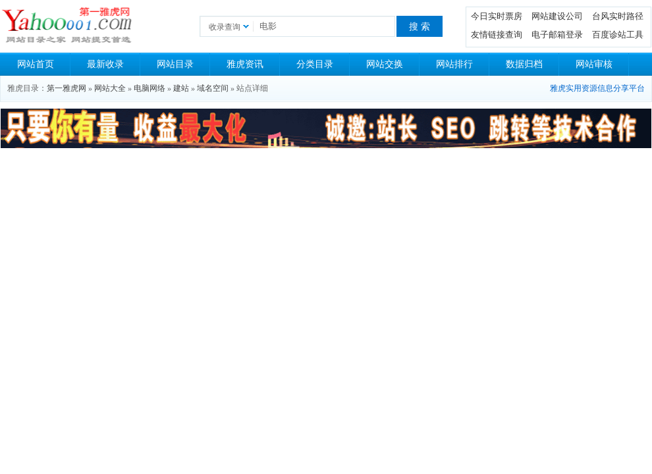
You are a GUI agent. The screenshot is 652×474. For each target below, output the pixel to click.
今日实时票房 (496, 16)
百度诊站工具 (617, 35)
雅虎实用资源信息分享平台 (597, 88)
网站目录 (175, 64)
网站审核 (594, 64)
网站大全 (110, 88)
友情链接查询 (496, 35)
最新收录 (105, 64)
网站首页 (35, 64)
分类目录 (314, 64)
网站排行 (454, 64)
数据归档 (524, 64)
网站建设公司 (557, 16)
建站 (181, 88)
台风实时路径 (617, 16)
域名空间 (213, 88)
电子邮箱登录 (557, 35)
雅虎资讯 (245, 64)
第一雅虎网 (66, 88)
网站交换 (384, 64)
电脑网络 (149, 88)
